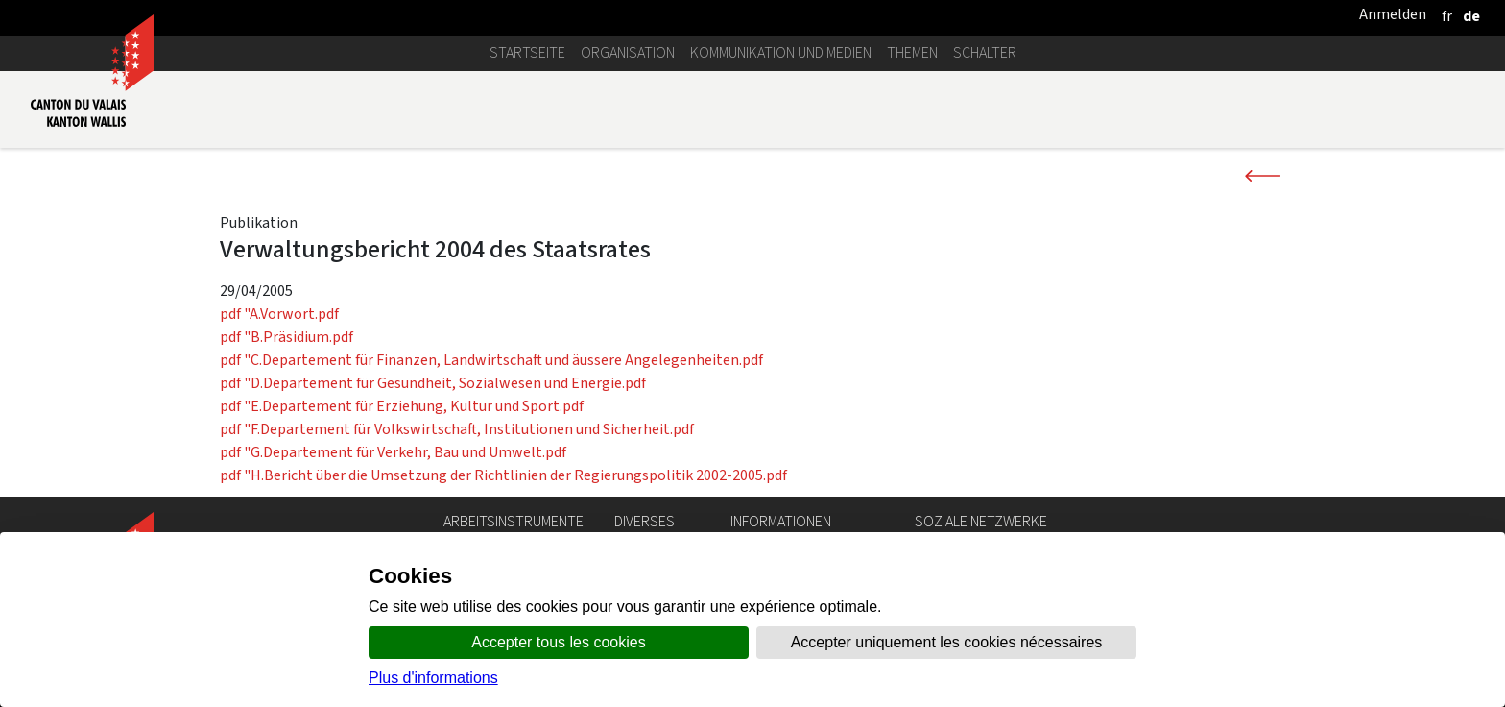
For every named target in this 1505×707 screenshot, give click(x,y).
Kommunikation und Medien (781, 52)
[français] (1447, 16)
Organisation (628, 52)
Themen (912, 52)
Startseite (527, 52)
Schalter (984, 52)
